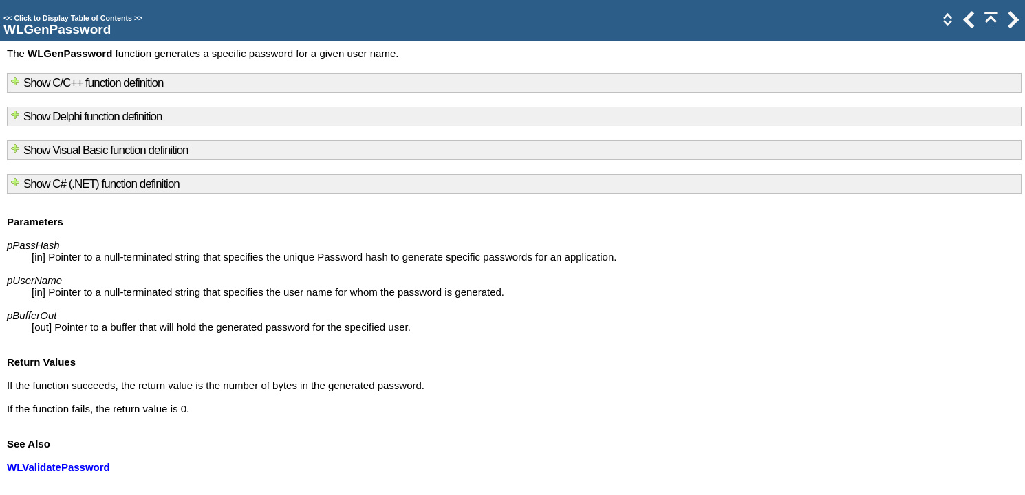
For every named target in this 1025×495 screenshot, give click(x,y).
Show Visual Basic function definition (105, 150)
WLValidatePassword (58, 467)
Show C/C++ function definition (93, 82)
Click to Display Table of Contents (73, 18)
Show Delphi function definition (92, 116)
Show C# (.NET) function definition (101, 183)
